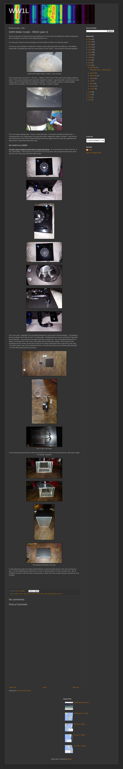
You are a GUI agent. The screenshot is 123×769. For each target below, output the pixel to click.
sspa (46, 593)
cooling (25, 593)
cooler (20, 593)
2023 (90, 47)
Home (44, 687)
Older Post (76, 687)
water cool (59, 593)
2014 (90, 94)
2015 (90, 92)
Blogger (69, 759)
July (91, 81)
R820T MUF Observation (81, 702)
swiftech (50, 593)
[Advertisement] (44, 670)
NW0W (38, 593)
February (93, 86)
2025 (90, 42)
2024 (90, 44)
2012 (90, 100)
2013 (90, 97)
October (92, 73)
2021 (90, 52)
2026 (90, 39)
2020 (90, 55)
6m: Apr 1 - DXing (79, 735)
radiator (42, 593)
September (93, 75)
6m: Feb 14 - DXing (80, 746)
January (92, 88)
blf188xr (16, 593)
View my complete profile (93, 153)
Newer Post (12, 687)
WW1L (19, 10)
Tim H (90, 150)
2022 (90, 50)
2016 (90, 65)
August (92, 78)
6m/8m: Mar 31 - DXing (81, 713)
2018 (90, 60)
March (92, 83)
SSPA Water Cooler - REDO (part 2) (100, 70)
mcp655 (33, 593)
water (54, 593)
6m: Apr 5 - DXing (79, 724)
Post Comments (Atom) (24, 690)
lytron (28, 593)
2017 (90, 63)
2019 (90, 57)
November (93, 67)
